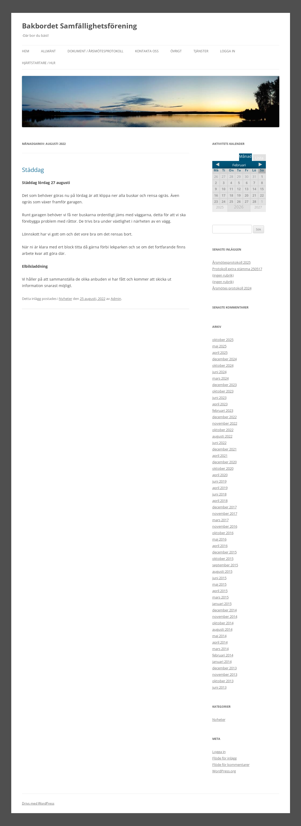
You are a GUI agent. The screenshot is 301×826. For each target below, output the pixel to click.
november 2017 (224, 513)
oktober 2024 (222, 365)
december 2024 (224, 359)
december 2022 (224, 416)
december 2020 (224, 462)
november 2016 (224, 526)
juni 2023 (219, 397)
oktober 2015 (222, 558)
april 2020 (220, 474)
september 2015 (225, 565)
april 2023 (220, 404)
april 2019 (220, 487)
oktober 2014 (222, 623)
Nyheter (65, 298)
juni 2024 (219, 371)
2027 (258, 207)
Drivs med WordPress (38, 803)
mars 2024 (220, 378)
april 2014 (220, 642)
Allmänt (48, 51)
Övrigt (176, 51)
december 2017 (224, 507)
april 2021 (220, 455)
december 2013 (224, 668)
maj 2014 (219, 635)
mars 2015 (220, 597)
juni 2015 (219, 577)
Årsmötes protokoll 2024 (231, 288)
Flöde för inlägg (224, 758)
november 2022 (224, 423)
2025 (220, 207)
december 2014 (224, 610)
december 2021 (224, 449)
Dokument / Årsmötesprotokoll (95, 51)
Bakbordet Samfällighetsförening (79, 26)
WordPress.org (224, 771)
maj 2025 (219, 346)
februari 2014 (222, 655)
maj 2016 (219, 539)
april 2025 (220, 352)
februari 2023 (222, 410)
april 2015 (220, 590)
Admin (116, 298)
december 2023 (224, 384)
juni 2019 (219, 481)
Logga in (227, 51)
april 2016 (220, 545)
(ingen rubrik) (223, 275)
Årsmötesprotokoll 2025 (231, 262)
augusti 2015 (222, 571)
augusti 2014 (222, 629)
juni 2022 (219, 442)
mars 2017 (220, 519)
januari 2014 (222, 661)
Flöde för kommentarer (231, 764)
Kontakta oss (147, 51)
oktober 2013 (222, 680)
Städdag (33, 170)
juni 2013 (219, 687)
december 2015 (224, 552)
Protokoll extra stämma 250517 (237, 268)
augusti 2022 (222, 436)
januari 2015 (222, 603)
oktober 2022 (222, 429)
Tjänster (201, 51)
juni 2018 (219, 494)
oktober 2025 (222, 339)
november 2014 (224, 616)
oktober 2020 (222, 468)
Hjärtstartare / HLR (38, 63)
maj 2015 (219, 584)
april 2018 (220, 500)
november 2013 (224, 674)
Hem (25, 51)
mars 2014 (220, 648)
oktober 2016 (222, 532)
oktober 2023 (222, 391)
